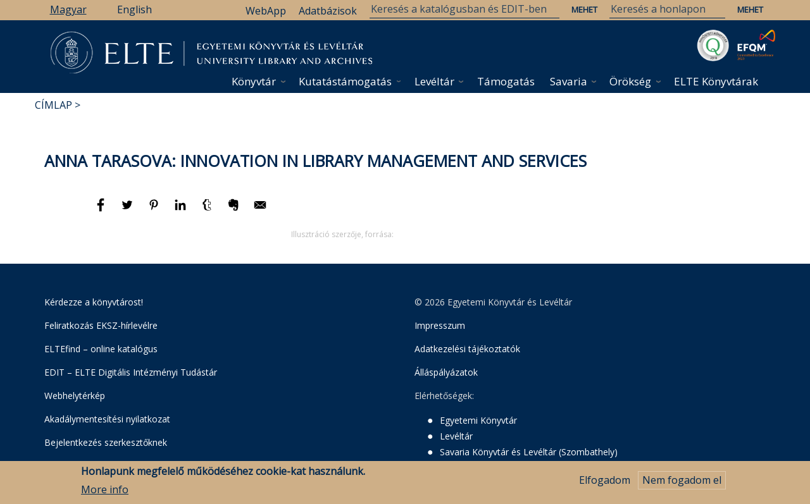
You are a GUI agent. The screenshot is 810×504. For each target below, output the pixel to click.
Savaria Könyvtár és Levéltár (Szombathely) (529, 452)
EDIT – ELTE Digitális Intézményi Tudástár (130, 372)
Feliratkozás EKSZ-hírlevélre (101, 325)
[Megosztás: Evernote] (235, 211)
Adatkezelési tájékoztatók (467, 349)
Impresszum (439, 325)
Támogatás (506, 81)
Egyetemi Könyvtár (478, 420)
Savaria (568, 81)
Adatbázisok (328, 11)
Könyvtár (254, 81)
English (134, 9)
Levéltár (434, 81)
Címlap (53, 105)
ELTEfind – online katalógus (101, 349)
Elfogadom (604, 480)
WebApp (266, 11)
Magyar (68, 9)
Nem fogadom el (681, 480)
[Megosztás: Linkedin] (181, 211)
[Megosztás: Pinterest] (155, 211)
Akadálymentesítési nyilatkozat (107, 419)
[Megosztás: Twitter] (128, 211)
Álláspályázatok (446, 372)
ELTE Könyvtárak (716, 81)
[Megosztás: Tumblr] (208, 211)
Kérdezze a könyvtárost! (93, 302)
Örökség (630, 81)
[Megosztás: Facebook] (102, 211)
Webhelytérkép (74, 396)
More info (104, 489)
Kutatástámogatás (345, 81)
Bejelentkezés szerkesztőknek (105, 442)
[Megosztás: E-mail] (260, 211)
